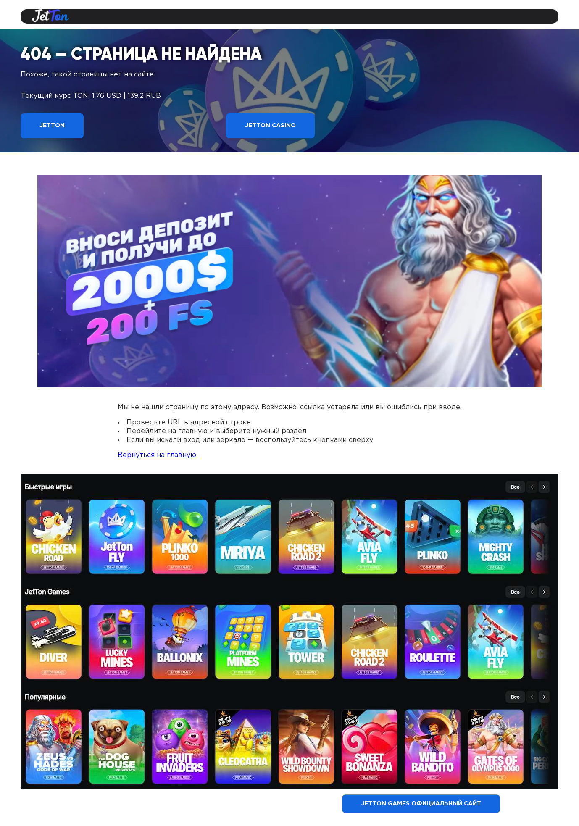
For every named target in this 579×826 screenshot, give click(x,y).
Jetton (52, 125)
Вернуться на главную (157, 455)
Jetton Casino (270, 125)
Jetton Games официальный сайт (421, 803)
